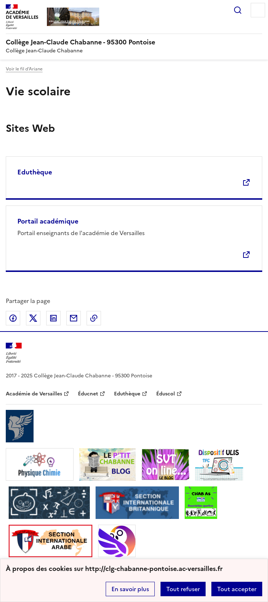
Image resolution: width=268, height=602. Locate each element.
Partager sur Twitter (33, 318)
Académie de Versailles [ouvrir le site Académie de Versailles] (34, 394)
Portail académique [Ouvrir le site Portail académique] (47, 221)
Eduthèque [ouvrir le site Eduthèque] (127, 394)
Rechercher (237, 10)
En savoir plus (130, 589)
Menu (258, 10)
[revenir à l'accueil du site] (134, 42)
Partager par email (73, 318)
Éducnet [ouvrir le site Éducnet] (88, 394)
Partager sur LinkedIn (53, 318)
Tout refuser (183, 589)
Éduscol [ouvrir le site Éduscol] (165, 394)
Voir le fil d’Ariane (24, 69)
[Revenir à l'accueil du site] (14, 353)
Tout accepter (236, 589)
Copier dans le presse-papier (94, 318)
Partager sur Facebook (13, 318)
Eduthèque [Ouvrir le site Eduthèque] (34, 172)
